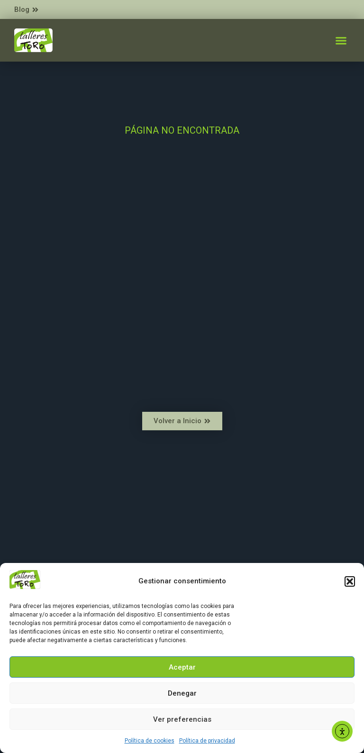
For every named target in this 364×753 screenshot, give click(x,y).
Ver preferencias (182, 719)
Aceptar (182, 667)
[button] (350, 581)
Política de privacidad (207, 740)
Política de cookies (149, 740)
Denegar (182, 693)
